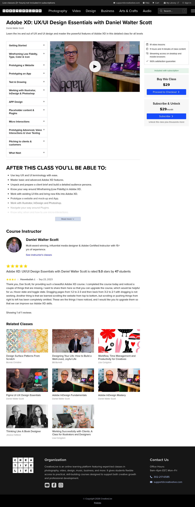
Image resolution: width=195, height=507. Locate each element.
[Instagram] (60, 485)
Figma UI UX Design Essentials (23, 395)
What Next (15, 153)
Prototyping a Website (21, 65)
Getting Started (18, 45)
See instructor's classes (39, 255)
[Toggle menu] (193, 10)
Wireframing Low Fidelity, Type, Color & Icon (23, 55)
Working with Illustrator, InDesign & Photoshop (22, 91)
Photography (58, 10)
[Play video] (95, 66)
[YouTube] (47, 485)
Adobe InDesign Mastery (112, 395)
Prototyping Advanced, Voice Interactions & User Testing (25, 131)
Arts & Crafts (128, 10)
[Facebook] (54, 485)
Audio (147, 10)
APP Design (16, 101)
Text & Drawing (17, 82)
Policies (97, 502)
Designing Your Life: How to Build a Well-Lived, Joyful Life (72, 357)
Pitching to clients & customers (20, 143)
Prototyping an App (20, 73)
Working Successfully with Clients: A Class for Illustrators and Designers (72, 432)
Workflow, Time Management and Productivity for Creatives (116, 357)
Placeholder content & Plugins (21, 111)
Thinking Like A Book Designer (23, 431)
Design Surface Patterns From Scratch (23, 357)
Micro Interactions (19, 121)
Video (76, 10)
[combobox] (172, 10)
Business (107, 10)
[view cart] (156, 3)
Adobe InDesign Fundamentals (69, 395)
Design (91, 10)
